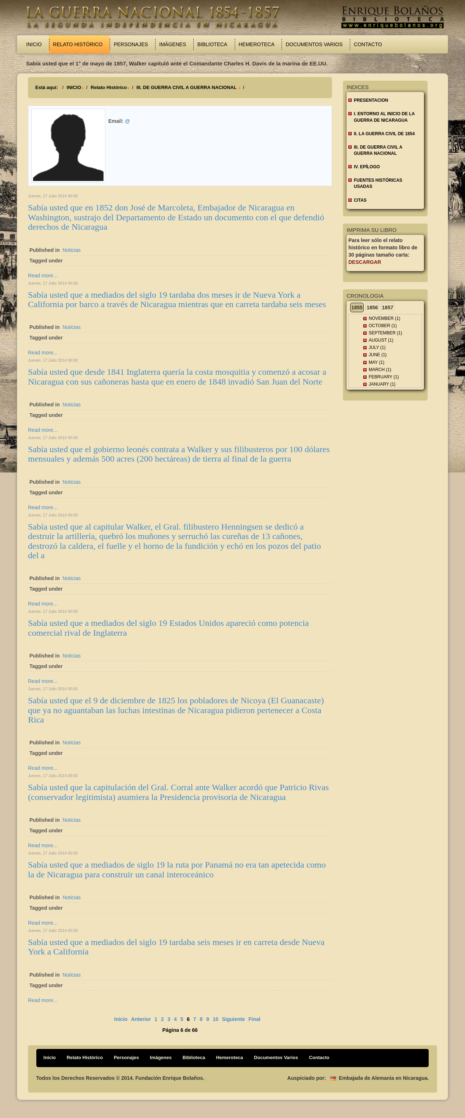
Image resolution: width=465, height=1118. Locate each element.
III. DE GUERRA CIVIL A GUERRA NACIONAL (187, 87)
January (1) (382, 384)
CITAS (360, 200)
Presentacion (371, 100)
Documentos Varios (314, 44)
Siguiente (233, 1019)
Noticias (71, 250)
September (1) (385, 332)
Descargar (364, 262)
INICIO (74, 87)
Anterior (141, 1019)
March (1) (380, 369)
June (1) (378, 354)
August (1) (381, 340)
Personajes (131, 44)
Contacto (368, 44)
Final (254, 1019)
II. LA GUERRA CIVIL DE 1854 (384, 133)
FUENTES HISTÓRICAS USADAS (378, 183)
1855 (357, 307)
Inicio (34, 44)
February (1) (384, 376)
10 (215, 1019)
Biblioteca (212, 44)
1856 (372, 307)
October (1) (383, 325)
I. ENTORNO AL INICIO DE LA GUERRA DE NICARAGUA (384, 116)
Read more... (42, 275)
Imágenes (172, 44)
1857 (387, 307)
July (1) (377, 347)
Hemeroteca (257, 44)
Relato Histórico (77, 44)
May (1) (376, 362)
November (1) (384, 318)
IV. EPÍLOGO (367, 166)
